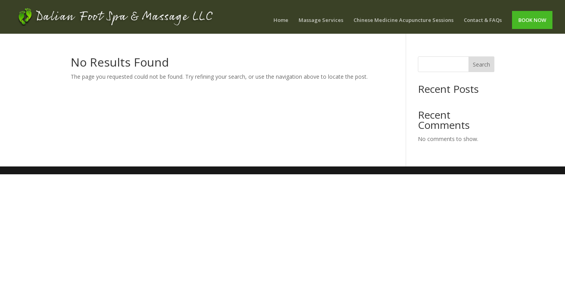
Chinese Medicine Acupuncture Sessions (404, 20)
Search (481, 64)
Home (280, 20)
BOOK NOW (532, 20)
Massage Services (321, 20)
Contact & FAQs (483, 20)
